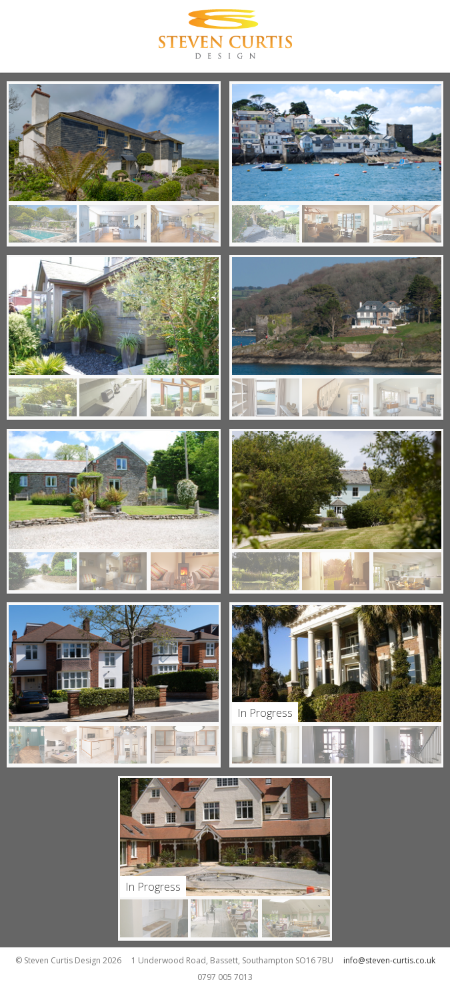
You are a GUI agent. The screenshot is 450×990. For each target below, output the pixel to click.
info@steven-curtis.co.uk (389, 960)
